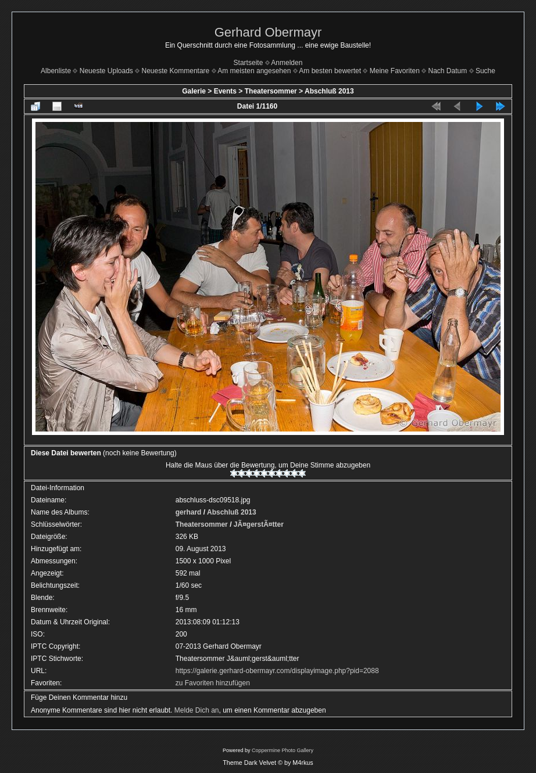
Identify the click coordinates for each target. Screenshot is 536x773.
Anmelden (286, 63)
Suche (485, 71)
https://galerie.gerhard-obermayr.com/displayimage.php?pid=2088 (277, 671)
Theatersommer (271, 91)
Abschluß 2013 (329, 91)
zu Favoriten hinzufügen (213, 683)
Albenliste (56, 71)
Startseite (248, 63)
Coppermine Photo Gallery (282, 750)
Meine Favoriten (395, 71)
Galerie (194, 91)
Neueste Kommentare (176, 71)
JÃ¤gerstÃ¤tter (259, 524)
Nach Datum (447, 71)
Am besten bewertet (330, 71)
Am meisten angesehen (254, 71)
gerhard (189, 512)
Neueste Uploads (106, 71)
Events (225, 91)
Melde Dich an (196, 710)
